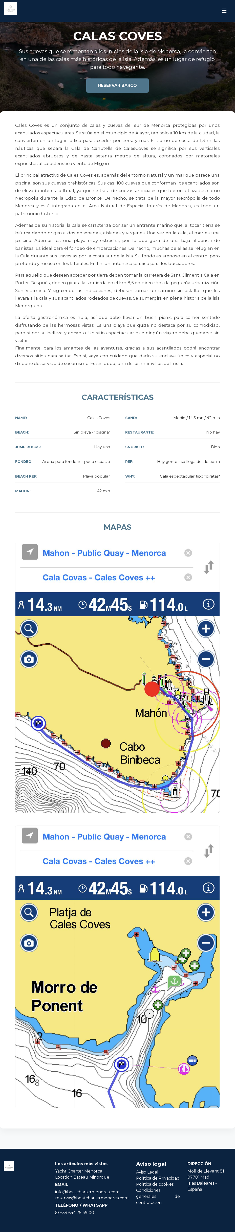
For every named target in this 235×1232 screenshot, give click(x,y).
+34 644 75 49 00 (74, 1212)
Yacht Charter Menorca (78, 1171)
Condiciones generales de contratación (158, 1196)
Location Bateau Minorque (82, 1177)
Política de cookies (155, 1184)
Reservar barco (117, 85)
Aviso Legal (147, 1172)
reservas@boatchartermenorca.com (92, 1198)
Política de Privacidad (158, 1178)
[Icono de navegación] (224, 11)
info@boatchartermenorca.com (87, 1191)
